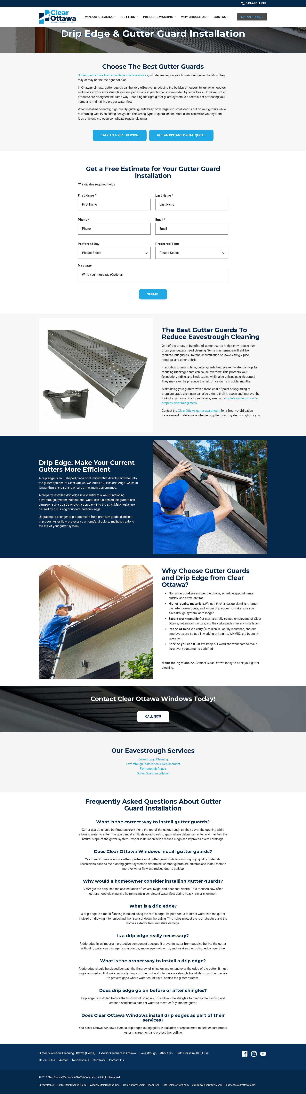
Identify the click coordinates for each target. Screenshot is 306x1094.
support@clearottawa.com (207, 1084)
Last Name (165, 195)
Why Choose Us (193, 17)
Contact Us (116, 1060)
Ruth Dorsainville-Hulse (192, 1053)
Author (63, 1060)
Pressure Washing (158, 17)
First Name (88, 195)
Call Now (153, 716)
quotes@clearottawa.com (240, 1084)
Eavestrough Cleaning (153, 759)
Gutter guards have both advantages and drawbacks (113, 75)
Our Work (99, 1060)
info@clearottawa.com (176, 1084)
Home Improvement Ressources (141, 1084)
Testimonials (80, 1060)
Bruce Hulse (47, 1060)
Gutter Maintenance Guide (71, 1084)
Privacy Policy (46, 1084)
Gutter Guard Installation (153, 773)
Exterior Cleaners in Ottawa (117, 1053)
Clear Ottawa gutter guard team (199, 410)
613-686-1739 (253, 3)
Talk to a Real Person (119, 135)
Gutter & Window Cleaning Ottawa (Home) (67, 1053)
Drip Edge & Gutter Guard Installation (153, 33)
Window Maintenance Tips (105, 1084)
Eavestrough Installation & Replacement (153, 764)
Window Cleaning (99, 17)
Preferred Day (88, 244)
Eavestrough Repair (153, 769)
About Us (166, 1053)
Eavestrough (148, 1053)
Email (161, 220)
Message (85, 265)
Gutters (128, 17)
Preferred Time (167, 244)
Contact (221, 17)
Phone (84, 220)
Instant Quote (252, 17)
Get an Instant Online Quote (181, 135)
